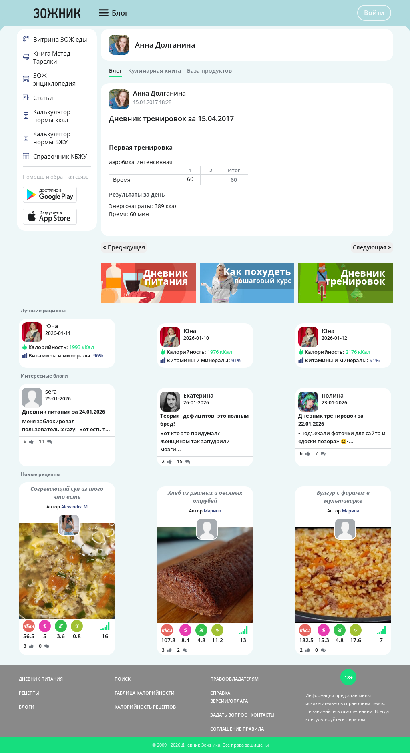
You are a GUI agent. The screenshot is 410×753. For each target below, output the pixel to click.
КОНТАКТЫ (263, 715)
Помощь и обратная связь (56, 176)
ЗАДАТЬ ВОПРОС (228, 715)
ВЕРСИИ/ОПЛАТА (229, 701)
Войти (374, 12)
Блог (115, 70)
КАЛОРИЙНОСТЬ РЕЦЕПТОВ (145, 707)
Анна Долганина (165, 45)
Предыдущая (124, 247)
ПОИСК (123, 679)
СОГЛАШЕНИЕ (225, 729)
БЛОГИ (26, 707)
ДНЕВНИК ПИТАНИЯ (41, 679)
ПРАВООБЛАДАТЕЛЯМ (234, 679)
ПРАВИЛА (253, 729)
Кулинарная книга (154, 70)
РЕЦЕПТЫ (29, 693)
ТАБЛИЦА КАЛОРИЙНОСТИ (145, 693)
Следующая (372, 247)
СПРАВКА (220, 693)
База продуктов (209, 70)
